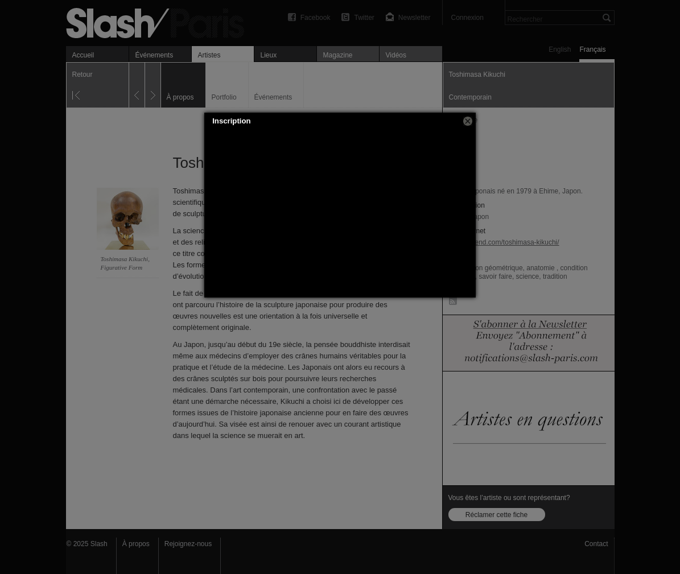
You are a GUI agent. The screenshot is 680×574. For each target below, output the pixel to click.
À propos (136, 544)
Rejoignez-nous (188, 544)
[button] (467, 121)
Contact (596, 544)
